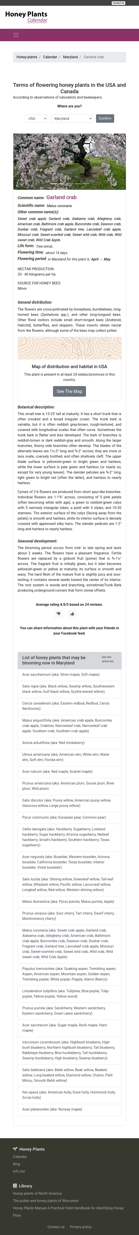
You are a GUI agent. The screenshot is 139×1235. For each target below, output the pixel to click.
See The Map (69, 391)
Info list (19, 1171)
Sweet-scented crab (55, 235)
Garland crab (59, 219)
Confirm (105, 118)
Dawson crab (111, 224)
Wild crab (106, 235)
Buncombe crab (87, 224)
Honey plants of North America (37, 1193)
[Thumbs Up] (72, 614)
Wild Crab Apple (48, 240)
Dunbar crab (27, 229)
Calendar (20, 1157)
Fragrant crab (51, 229)
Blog (16, 1164)
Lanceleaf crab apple (104, 229)
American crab (29, 224)
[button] (21, 162)
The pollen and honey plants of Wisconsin (45, 1201)
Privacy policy (81, 1227)
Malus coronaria (59, 206)
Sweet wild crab (84, 235)
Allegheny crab (109, 219)
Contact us (56, 1227)
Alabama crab (83, 219)
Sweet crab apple (32, 219)
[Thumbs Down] (58, 614)
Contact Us (118, 3)
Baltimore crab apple (57, 224)
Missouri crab (28, 235)
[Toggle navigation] (16, 35)
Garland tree (74, 229)
